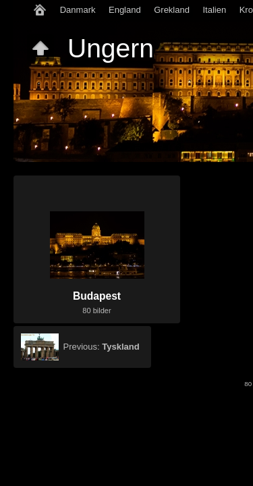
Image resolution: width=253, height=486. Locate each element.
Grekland (172, 10)
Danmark (78, 10)
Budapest (97, 296)
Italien (214, 10)
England (125, 10)
